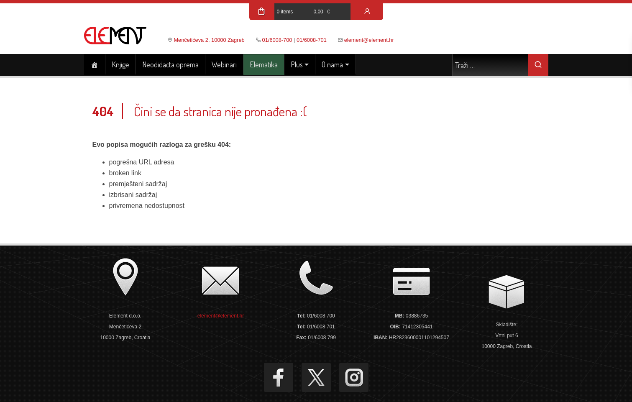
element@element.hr (369, 40)
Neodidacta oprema (170, 64)
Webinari (224, 64)
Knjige (120, 64)
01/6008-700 (277, 40)
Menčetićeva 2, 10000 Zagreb (209, 40)
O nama (332, 64)
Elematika (264, 64)
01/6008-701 (312, 40)
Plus (297, 64)
